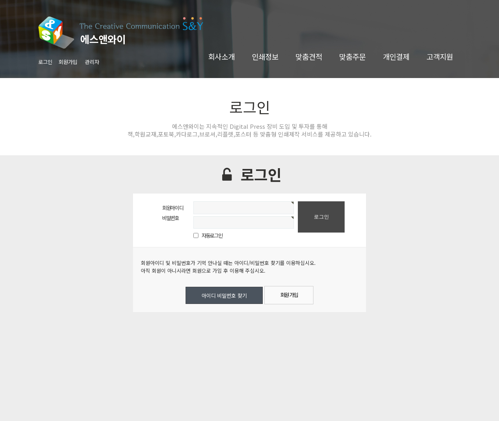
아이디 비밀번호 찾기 (224, 295)
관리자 (92, 62)
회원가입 (67, 62)
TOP (475, 403)
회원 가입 (289, 294)
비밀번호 (170, 218)
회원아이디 (172, 207)
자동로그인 (212, 235)
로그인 (45, 62)
